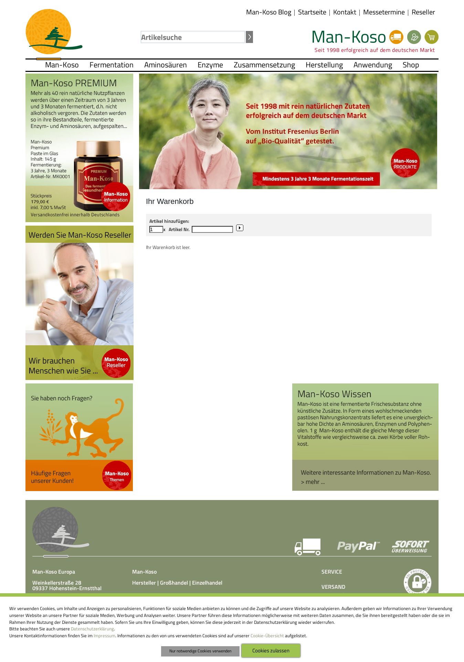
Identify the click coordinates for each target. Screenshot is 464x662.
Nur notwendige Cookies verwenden (200, 651)
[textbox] (193, 37)
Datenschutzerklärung (92, 628)
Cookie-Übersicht (267, 635)
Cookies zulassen (270, 650)
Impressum (104, 635)
